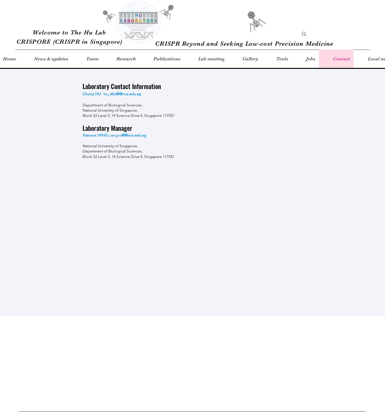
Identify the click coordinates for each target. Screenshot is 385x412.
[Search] (304, 34)
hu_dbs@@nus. (116, 94)
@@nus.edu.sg (133, 135)
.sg (139, 94)
